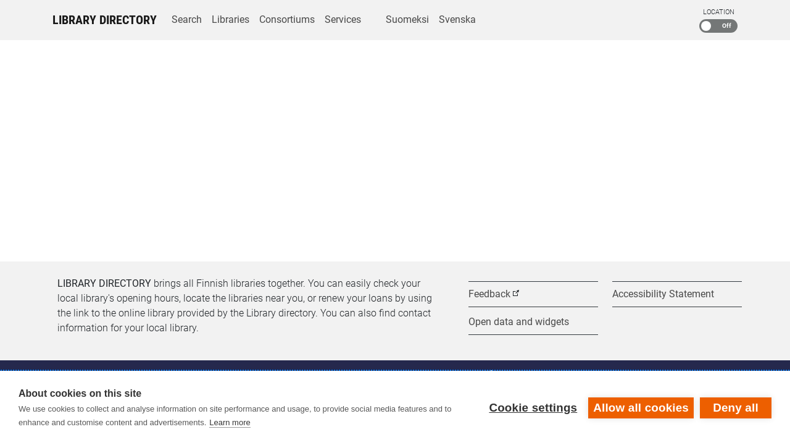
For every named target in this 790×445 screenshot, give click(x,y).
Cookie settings (533, 407)
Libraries (230, 19)
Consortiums (287, 19)
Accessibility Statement (663, 294)
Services (343, 19)
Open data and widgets (518, 322)
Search (187, 19)
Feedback (489, 294)
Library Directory (104, 19)
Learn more (229, 422)
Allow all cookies (641, 407)
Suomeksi (407, 19)
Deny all (736, 407)
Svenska (457, 19)
